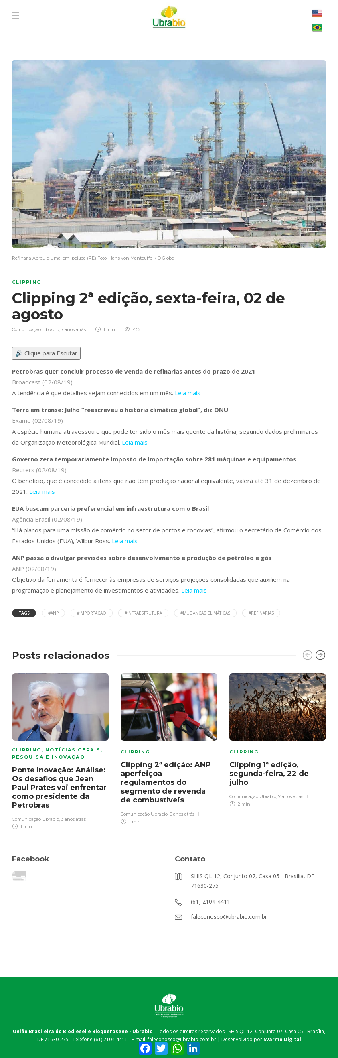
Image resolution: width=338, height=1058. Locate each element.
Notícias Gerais (73, 750)
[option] (60, 750)
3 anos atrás (73, 819)
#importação (91, 613)
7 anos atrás (73, 329)
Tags (24, 613)
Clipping (26, 282)
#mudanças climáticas (205, 613)
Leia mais (187, 393)
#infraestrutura (143, 613)
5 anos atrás (182, 814)
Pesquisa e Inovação (48, 757)
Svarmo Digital (282, 1039)
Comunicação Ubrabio (35, 329)
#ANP (53, 613)
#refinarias (261, 613)
